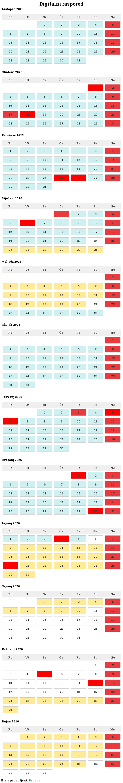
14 (27, 42)
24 (78, 51)
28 (27, 60)
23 (61, 51)
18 (95, 42)
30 (61, 60)
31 (78, 60)
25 (95, 51)
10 (78, 34)
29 (44, 60)
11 (95, 34)
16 (61, 42)
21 (27, 51)
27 (11, 60)
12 (113, 34)
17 (78, 42)
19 (113, 42)
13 (10, 42)
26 (113, 51)
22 (44, 51)
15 (44, 42)
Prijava (34, 780)
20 (10, 51)
